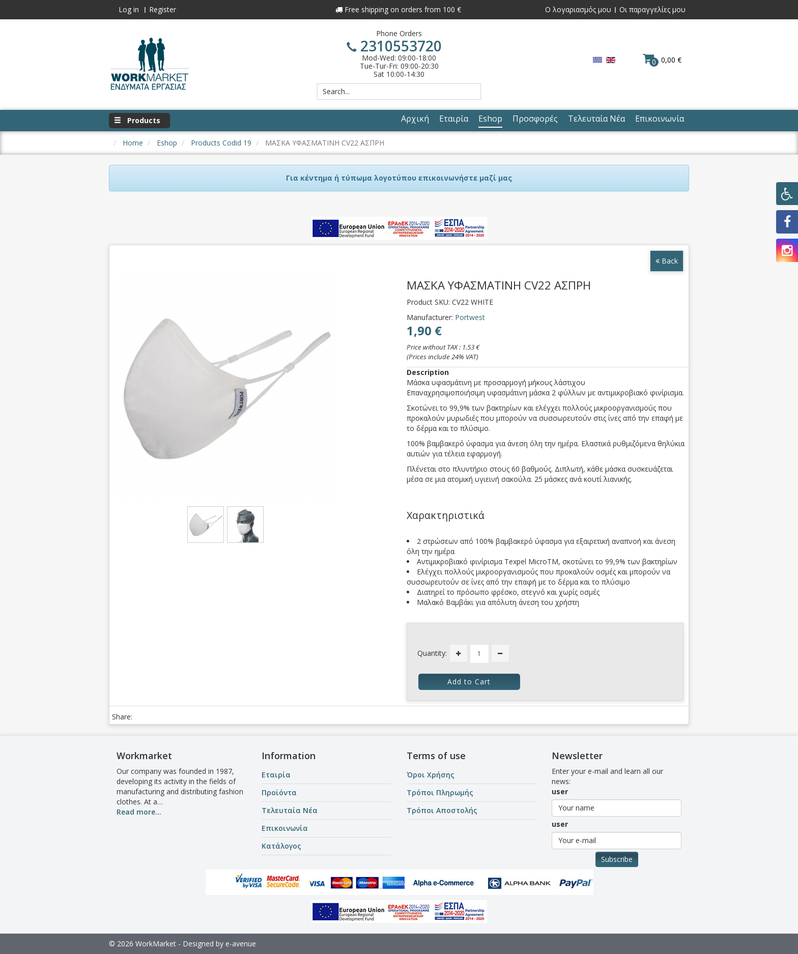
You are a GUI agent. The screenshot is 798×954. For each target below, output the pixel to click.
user (560, 791)
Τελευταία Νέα (290, 810)
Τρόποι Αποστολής (442, 810)
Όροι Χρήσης (430, 774)
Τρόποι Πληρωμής (440, 792)
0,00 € (662, 59)
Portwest (470, 317)
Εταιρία (276, 774)
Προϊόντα (279, 792)
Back (667, 261)
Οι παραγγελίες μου (652, 9)
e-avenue (240, 943)
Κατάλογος (281, 846)
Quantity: (432, 653)
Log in (129, 9)
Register (162, 9)
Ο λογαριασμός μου (578, 9)
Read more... (139, 812)
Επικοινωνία (285, 828)
